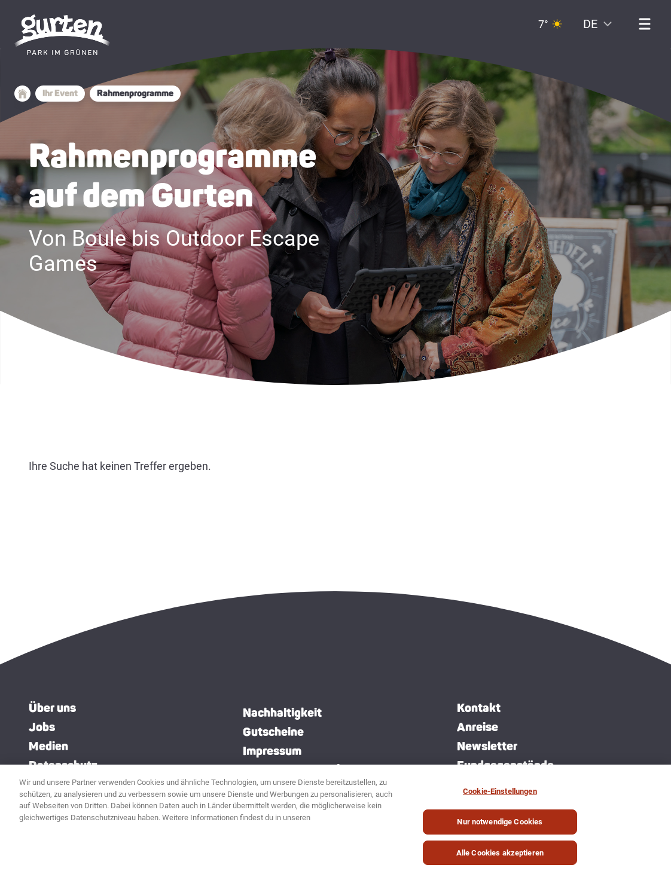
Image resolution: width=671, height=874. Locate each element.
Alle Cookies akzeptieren (500, 858)
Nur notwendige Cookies (499, 827)
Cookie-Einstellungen (500, 796)
